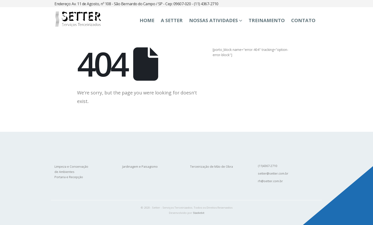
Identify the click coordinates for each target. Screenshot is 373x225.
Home (147, 20)
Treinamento (267, 20)
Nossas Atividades (213, 20)
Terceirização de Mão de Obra (211, 167)
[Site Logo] (77, 19)
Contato (303, 20)
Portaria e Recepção (68, 177)
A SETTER (172, 20)
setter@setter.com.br (273, 173)
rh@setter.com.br (270, 181)
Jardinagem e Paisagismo (140, 167)
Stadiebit (198, 213)
